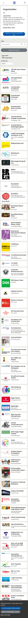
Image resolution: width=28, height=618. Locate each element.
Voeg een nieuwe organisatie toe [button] (14, 34)
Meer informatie (5, 615)
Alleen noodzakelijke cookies (10, 612)
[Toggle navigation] (3, 2)
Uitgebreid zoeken (14, 50)
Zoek (2, 41)
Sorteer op (4, 61)
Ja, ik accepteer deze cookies (11, 608)
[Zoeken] (24, 2)
